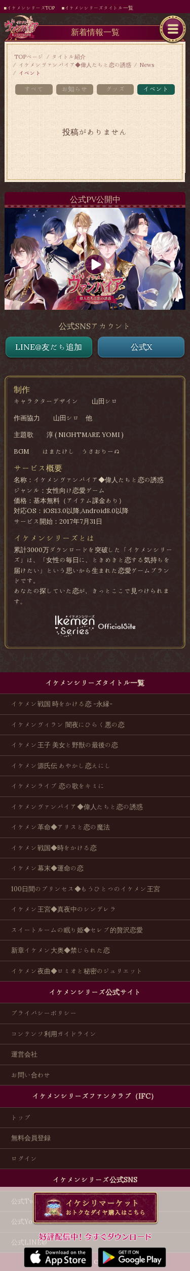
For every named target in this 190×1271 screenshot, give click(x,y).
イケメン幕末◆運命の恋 (47, 868)
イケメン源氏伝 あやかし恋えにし (61, 765)
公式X (141, 347)
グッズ (115, 89)
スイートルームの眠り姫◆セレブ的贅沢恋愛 (77, 930)
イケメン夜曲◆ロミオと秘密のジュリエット (77, 971)
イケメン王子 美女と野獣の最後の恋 (64, 745)
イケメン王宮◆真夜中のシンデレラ (64, 909)
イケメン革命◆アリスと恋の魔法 (60, 827)
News (146, 64)
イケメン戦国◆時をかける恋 (54, 848)
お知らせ (75, 89)
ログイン (24, 1158)
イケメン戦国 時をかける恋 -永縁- (61, 704)
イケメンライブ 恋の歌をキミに (58, 786)
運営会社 (24, 1054)
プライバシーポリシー (44, 1013)
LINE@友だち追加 (48, 347)
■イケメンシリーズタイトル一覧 (97, 8)
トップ (21, 1117)
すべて (34, 89)
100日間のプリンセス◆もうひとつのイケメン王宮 (85, 889)
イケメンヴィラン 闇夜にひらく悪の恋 (68, 724)
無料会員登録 (31, 1138)
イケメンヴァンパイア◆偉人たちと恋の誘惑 (74, 64)
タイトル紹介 (69, 56)
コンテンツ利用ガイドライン (54, 1034)
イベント (156, 89)
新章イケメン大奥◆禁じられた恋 (60, 950)
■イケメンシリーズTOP (29, 8)
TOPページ (29, 56)
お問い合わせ (31, 1075)
